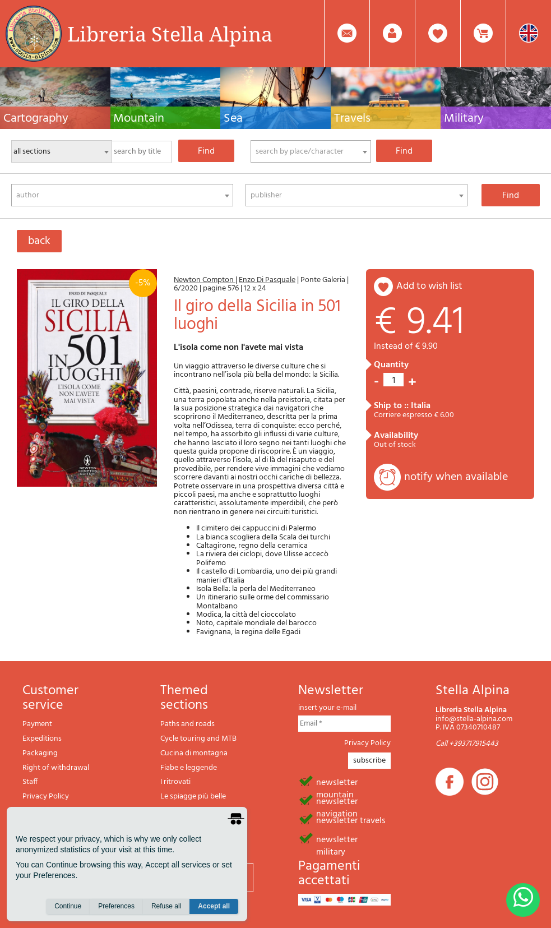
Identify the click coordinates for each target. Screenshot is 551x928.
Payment (37, 724)
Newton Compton (204, 280)
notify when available (456, 477)
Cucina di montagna (194, 753)
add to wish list (429, 286)
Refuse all (166, 906)
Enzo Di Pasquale (267, 280)
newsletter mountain (337, 781)
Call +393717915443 (467, 743)
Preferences (116, 906)
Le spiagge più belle (193, 796)
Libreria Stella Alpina (169, 33)
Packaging (40, 753)
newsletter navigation (337, 801)
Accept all (214, 906)
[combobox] (311, 151)
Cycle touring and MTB (198, 739)
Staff (30, 782)
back (39, 241)
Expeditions (42, 739)
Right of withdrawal (55, 768)
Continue (67, 906)
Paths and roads (187, 724)
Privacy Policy (45, 796)
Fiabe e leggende (188, 768)
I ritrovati (175, 782)
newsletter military (337, 839)
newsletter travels (351, 820)
